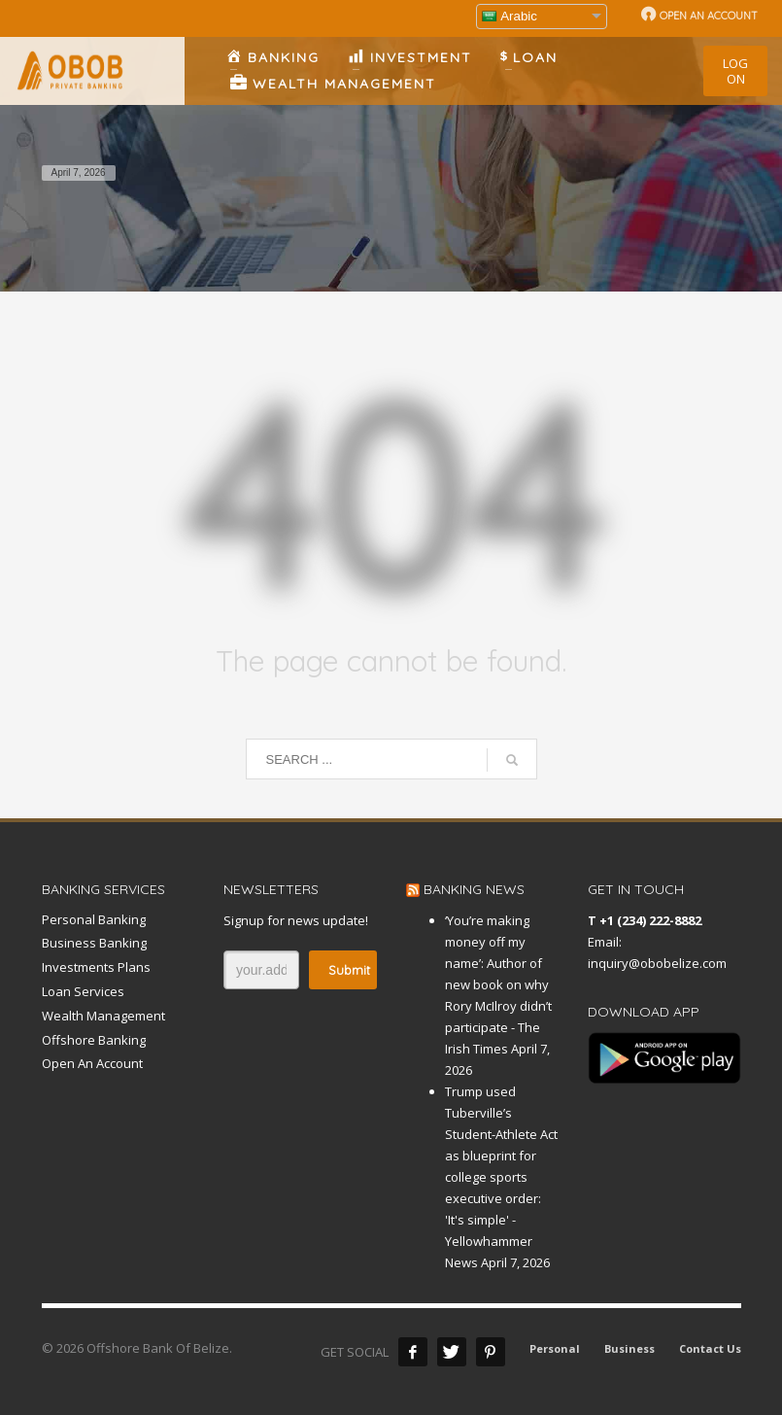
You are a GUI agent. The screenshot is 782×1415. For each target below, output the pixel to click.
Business (629, 1348)
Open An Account (92, 1063)
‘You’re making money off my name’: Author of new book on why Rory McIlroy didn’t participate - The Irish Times (498, 984)
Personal (554, 1348)
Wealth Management (103, 1015)
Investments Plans (96, 967)
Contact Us (710, 1348)
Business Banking (94, 942)
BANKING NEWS (474, 889)
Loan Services (83, 991)
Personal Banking (94, 919)
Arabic (509, 16)
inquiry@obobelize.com (657, 963)
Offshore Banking (94, 1040)
